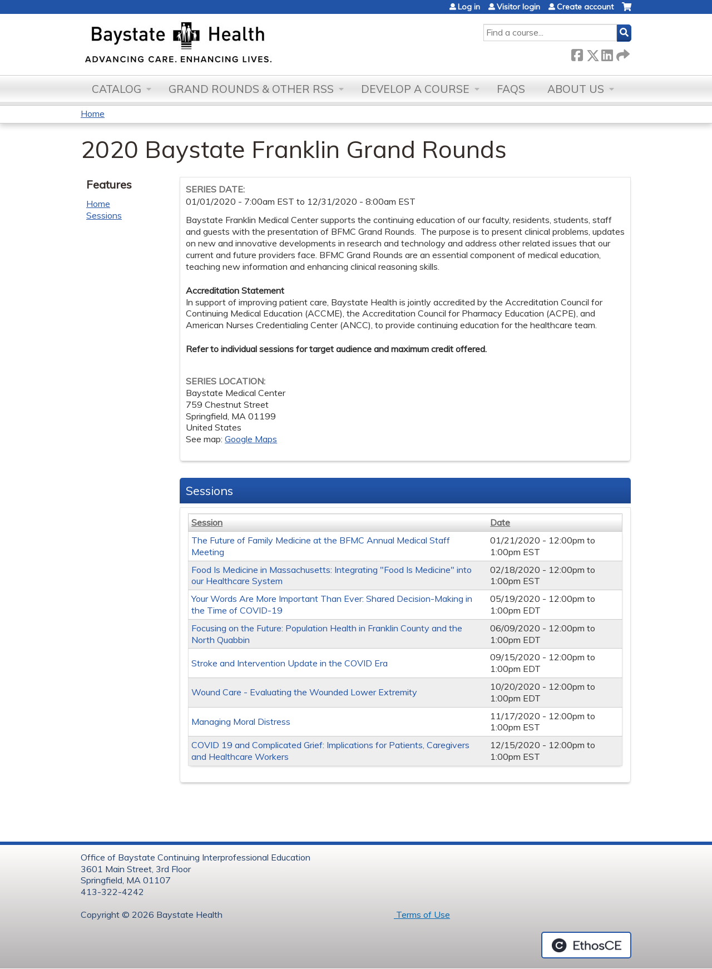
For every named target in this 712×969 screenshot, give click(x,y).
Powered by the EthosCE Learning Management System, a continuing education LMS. (586, 945)
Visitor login (518, 7)
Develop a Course (415, 89)
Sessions (104, 215)
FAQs (511, 89)
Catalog (116, 89)
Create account (585, 7)
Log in (469, 7)
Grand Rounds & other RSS (251, 89)
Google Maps (251, 438)
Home (93, 113)
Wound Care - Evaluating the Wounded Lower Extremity (304, 692)
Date (500, 522)
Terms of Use (422, 914)
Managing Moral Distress (240, 721)
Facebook (576, 53)
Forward (621, 53)
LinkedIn (606, 53)
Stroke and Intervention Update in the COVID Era (289, 663)
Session (206, 522)
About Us (575, 89)
